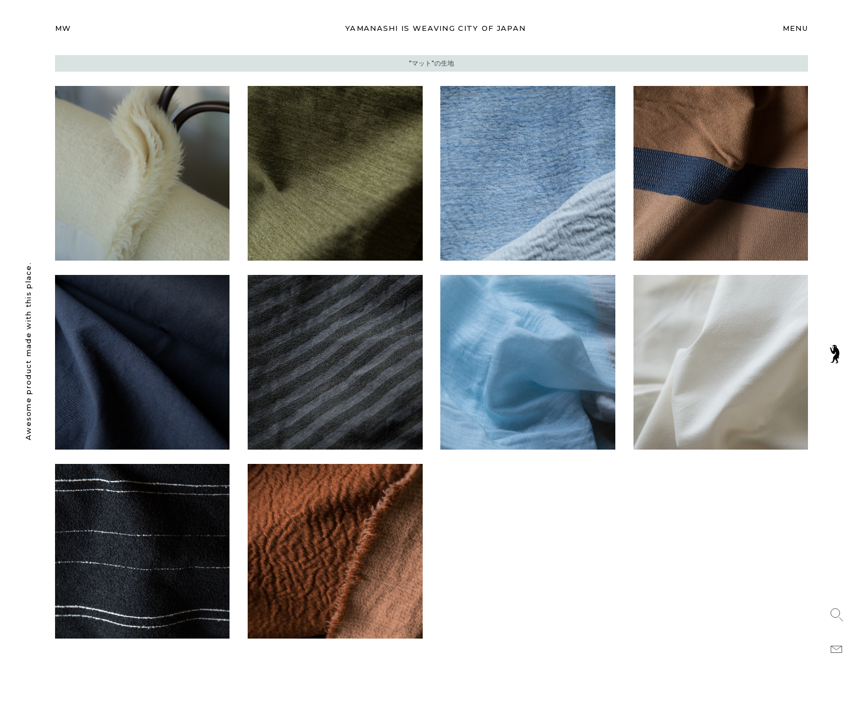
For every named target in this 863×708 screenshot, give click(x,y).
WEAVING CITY (435, 28)
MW (63, 28)
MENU (795, 28)
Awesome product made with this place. (28, 351)
